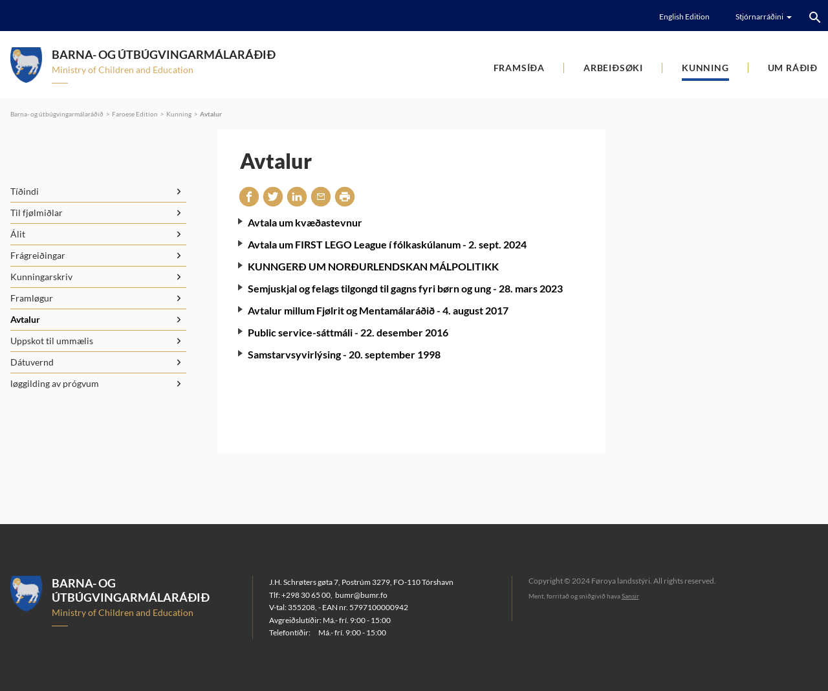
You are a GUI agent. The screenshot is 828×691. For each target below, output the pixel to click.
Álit (17, 233)
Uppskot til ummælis (51, 340)
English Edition (684, 16)
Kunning (705, 67)
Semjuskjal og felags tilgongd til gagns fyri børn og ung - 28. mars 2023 (405, 288)
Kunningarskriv (41, 276)
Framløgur (31, 297)
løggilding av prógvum (54, 383)
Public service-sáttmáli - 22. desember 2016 (348, 332)
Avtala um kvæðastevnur (305, 222)
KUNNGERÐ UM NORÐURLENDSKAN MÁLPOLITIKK (373, 266)
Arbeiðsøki (613, 67)
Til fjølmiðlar (36, 212)
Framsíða (519, 67)
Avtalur (211, 114)
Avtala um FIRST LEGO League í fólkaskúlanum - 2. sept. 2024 (387, 244)
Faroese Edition (135, 114)
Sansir (630, 596)
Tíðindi (24, 191)
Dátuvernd (32, 361)
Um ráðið (793, 67)
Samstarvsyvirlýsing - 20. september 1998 (344, 354)
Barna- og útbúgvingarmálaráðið (57, 114)
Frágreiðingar (37, 255)
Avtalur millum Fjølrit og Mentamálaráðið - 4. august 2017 (378, 310)
